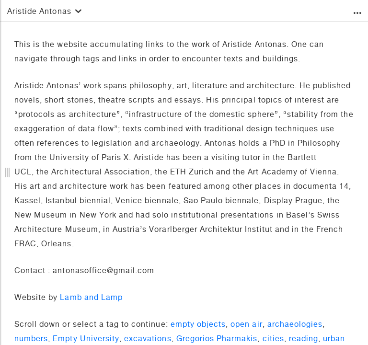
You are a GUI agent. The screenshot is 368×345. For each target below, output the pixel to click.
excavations (147, 340)
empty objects (198, 325)
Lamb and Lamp (91, 298)
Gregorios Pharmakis (217, 340)
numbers (31, 340)
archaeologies (295, 325)
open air (246, 325)
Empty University (86, 340)
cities (273, 340)
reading (303, 340)
